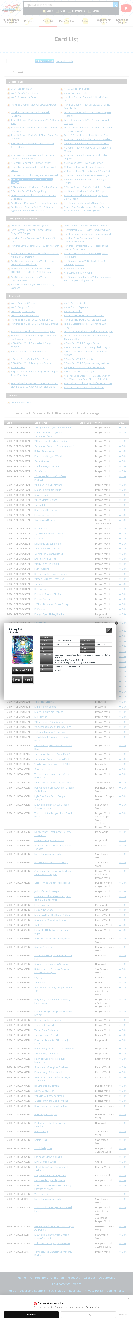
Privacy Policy (92, 1307)
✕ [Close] (129, 1298)
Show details (123, 1314)
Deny (88, 1314)
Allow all (31, 1314)
